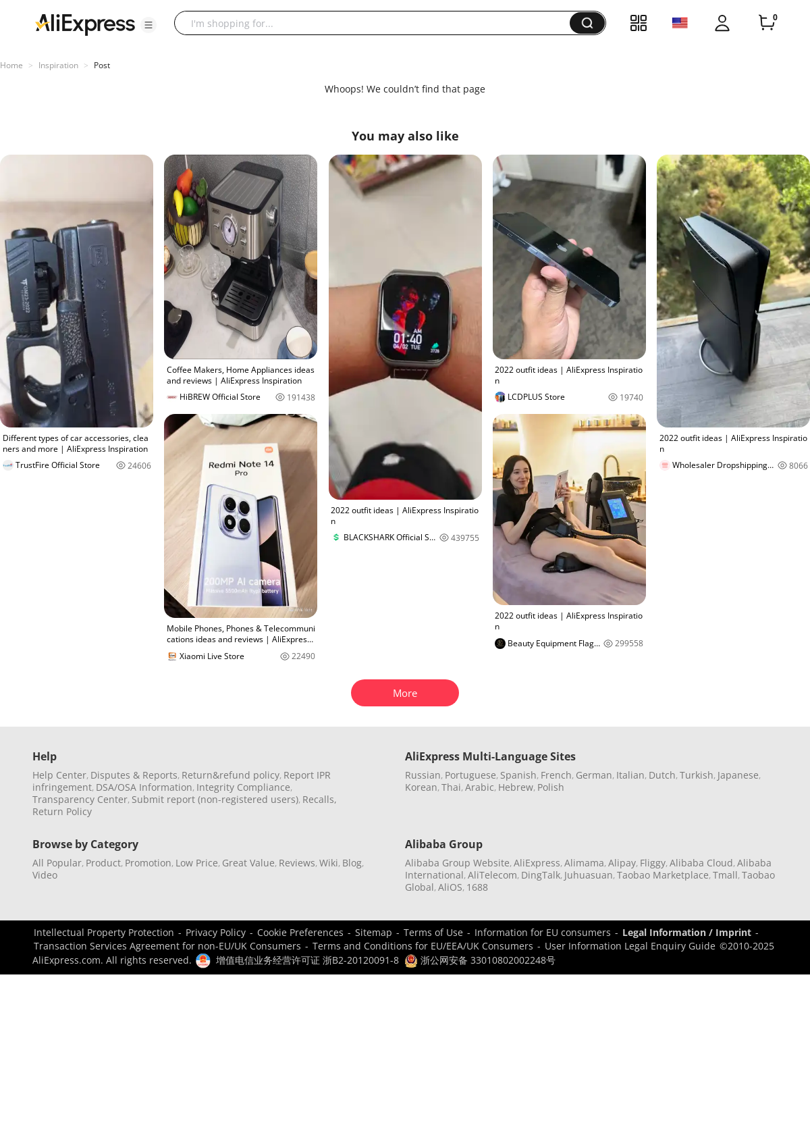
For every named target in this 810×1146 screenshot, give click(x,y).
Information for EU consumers (543, 932)
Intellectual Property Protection (104, 932)
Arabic (479, 787)
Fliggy (653, 862)
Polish (550, 787)
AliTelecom (492, 874)
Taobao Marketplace (663, 874)
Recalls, (319, 799)
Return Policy (62, 811)
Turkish (696, 775)
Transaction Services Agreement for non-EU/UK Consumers (167, 945)
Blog (352, 862)
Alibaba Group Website (457, 862)
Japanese (738, 775)
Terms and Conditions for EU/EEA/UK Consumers (423, 945)
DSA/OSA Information (144, 787)
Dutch (662, 775)
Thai (451, 787)
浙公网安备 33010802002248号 (480, 960)
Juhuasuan (588, 874)
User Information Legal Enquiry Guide (630, 945)
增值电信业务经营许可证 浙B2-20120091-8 (307, 960)
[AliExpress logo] (85, 23)
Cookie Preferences (300, 932)
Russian (423, 775)
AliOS (450, 887)
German (594, 775)
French (556, 775)
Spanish (518, 775)
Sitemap (373, 932)
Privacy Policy (216, 932)
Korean (421, 787)
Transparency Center (80, 799)
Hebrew (515, 787)
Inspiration (58, 65)
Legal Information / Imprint (686, 932)
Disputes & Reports (134, 775)
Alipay (622, 862)
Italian (630, 775)
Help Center (59, 775)
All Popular (57, 862)
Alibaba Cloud (701, 862)
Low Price (197, 862)
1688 (477, 887)
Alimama (584, 862)
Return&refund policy (230, 775)
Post (102, 65)
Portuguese (470, 775)
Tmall (725, 874)
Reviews (297, 862)
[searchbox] (377, 22)
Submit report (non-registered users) (215, 799)
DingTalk (540, 874)
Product (103, 862)
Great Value (248, 862)
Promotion (148, 862)
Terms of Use (433, 932)
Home (11, 65)
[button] (148, 25)
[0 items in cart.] (767, 23)
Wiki (328, 862)
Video (44, 874)
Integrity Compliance (243, 787)
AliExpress (537, 862)
